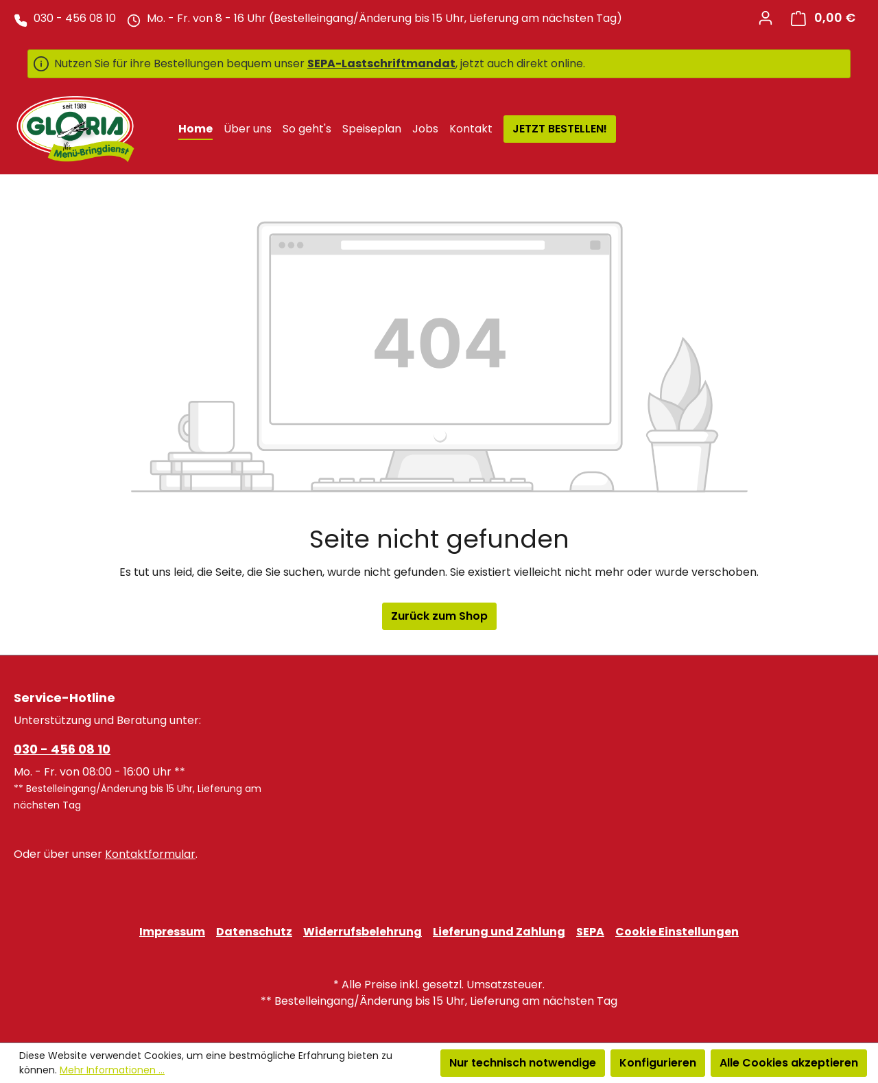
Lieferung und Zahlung (499, 932)
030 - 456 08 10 (62, 749)
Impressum (172, 932)
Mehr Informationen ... (112, 1070)
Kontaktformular (150, 854)
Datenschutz (254, 932)
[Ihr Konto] (765, 18)
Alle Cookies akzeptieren (789, 1063)
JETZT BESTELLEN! (559, 129)
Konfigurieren (657, 1063)
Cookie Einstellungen (677, 932)
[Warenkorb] (823, 18)
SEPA (590, 932)
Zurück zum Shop (439, 616)
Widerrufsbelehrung (362, 932)
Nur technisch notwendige (522, 1063)
